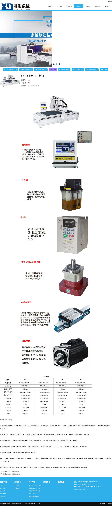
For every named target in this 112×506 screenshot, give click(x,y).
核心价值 (2, 491)
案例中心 (88, 6)
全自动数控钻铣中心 (92, 70)
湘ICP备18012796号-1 (34, 504)
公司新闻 (16, 485)
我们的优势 (3, 493)
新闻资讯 (69, 6)
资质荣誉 (2, 488)
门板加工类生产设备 (41, 70)
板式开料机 (53, 70)
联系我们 (107, 6)
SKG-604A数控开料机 (13, 471)
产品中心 (78, 6)
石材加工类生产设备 (26, 70)
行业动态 (16, 488)
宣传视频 (2, 496)
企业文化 (2, 485)
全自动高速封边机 (78, 70)
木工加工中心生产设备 (10, 70)
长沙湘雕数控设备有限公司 (8, 504)
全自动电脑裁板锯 (64, 70)
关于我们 (59, 6)
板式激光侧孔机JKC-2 (13, 474)
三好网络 (109, 504)
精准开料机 (104, 70)
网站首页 (50, 6)
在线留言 (97, 6)
